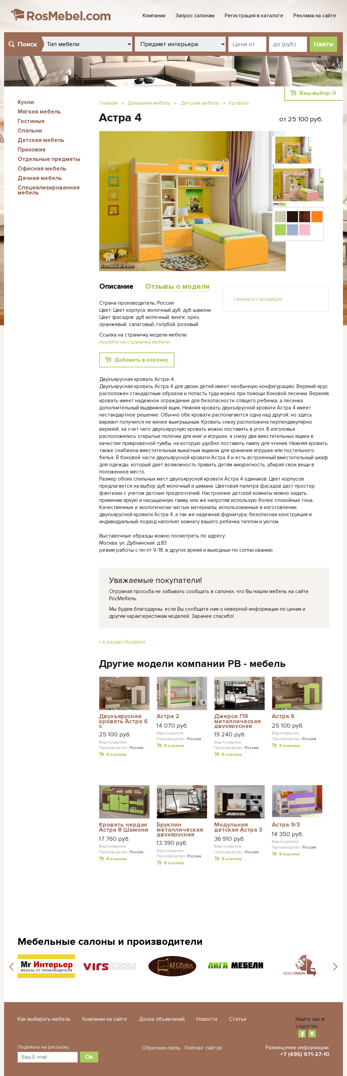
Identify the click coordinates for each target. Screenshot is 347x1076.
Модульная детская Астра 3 (238, 827)
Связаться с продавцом (257, 299)
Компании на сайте (104, 1019)
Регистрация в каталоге (254, 15)
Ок (89, 1056)
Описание (116, 286)
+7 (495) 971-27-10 (304, 1054)
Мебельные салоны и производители (110, 941)
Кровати (239, 103)
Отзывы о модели (177, 286)
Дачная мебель (40, 178)
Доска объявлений (162, 1019)
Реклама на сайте (314, 15)
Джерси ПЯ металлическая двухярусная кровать (237, 721)
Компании (154, 15)
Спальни (30, 130)
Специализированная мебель (49, 190)
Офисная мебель (42, 168)
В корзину (116, 754)
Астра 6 (283, 716)
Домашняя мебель (149, 103)
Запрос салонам (195, 15)
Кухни (26, 102)
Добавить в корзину (141, 360)
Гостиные (31, 121)
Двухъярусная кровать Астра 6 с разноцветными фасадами (123, 721)
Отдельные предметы (49, 159)
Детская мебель (41, 140)
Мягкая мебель (39, 111)
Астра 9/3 (286, 825)
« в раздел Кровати (122, 642)
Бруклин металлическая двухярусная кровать (180, 829)
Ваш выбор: (318, 93)
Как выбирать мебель (44, 1019)
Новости (207, 1019)
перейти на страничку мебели (134, 342)
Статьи (237, 1019)
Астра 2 (168, 716)
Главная (108, 103)
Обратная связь (161, 1047)
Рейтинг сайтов (203, 1047)
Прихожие (32, 149)
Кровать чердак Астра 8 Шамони (123, 827)
